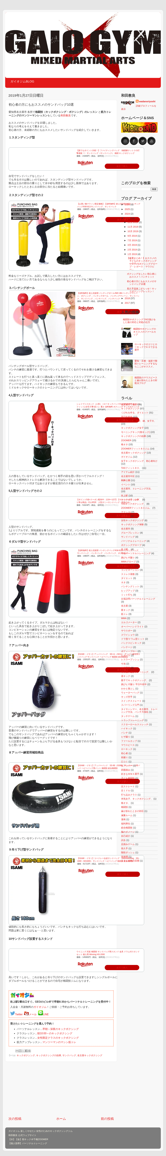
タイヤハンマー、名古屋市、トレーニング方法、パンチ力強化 (139, 710)
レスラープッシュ (130, 659)
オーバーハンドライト (132, 626)
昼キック (125, 676)
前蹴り (124, 757)
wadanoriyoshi (147, 101)
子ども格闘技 (128, 778)
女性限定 (125, 667)
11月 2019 (133, 226)
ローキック (126, 749)
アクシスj (126, 512)
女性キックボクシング (132, 520)
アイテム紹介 (128, 472)
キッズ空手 (126, 697)
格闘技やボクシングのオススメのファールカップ (144, 332)
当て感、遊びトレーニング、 (136, 672)
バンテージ (126, 647)
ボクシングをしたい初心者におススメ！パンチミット (141, 275)
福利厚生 (125, 823)
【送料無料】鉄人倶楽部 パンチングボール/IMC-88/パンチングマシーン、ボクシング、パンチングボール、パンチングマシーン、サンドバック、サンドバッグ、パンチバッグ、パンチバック (108, 296)
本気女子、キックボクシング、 (137, 798)
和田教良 (65, 115)
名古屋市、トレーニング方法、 (137, 488)
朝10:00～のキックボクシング (54, 1033)
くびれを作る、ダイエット (134, 412)
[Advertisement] (61, 1089)
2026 (127, 204)
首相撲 (124, 856)
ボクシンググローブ (131, 545)
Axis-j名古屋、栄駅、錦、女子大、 (138, 421)
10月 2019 (133, 231)
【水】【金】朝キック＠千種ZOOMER (28, 1139)
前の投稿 (107, 1118)
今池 (123, 663)
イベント (125, 484)
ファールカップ (129, 741)
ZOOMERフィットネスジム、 (136, 508)
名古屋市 (125, 528)
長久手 (124, 848)
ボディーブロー (129, 651)
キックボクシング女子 (132, 428)
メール (33, 1014)
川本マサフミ (128, 782)
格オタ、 (125, 803)
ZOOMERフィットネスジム (135, 448)
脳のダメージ (128, 832)
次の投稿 (14, 1118)
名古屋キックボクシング (89, 1055)
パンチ (124, 732)
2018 (127, 298)
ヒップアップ (128, 590)
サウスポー (126, 630)
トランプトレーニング (132, 720)
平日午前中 (126, 417)
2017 (127, 303)
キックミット (128, 566)
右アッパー (126, 765)
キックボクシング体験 (132, 524)
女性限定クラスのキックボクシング (58, 1037)
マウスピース (128, 745)
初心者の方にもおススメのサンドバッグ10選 (141, 282)
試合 (123, 840)
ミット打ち (126, 594)
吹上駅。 (125, 549)
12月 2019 (133, 222)
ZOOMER (126, 440)
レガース (125, 655)
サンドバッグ (69, 1055)
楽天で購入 (122, 874)
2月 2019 (133, 249)
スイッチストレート (131, 701)
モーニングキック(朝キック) (135, 432)
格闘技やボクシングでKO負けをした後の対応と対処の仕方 (139, 320)
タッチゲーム (128, 716)
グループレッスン (130, 532)
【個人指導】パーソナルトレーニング (27, 1143)
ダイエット (126, 578)
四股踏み (125, 770)
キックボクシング (26, 1055)
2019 (127, 218)
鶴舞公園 (125, 480)
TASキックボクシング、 (133, 504)
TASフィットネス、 (131, 468)
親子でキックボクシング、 (134, 680)
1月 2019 (133, 254)
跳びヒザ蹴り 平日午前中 (134, 684)
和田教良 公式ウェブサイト (22, 1135)
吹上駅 (124, 495)
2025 (127, 209)
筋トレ (124, 614)
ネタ (123, 582)
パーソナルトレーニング (133, 541)
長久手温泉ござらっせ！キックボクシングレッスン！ (141, 290)
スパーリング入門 (130, 705)
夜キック (125, 610)
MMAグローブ (128, 561)
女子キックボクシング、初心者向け (139, 461)
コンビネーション (130, 570)
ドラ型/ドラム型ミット (132, 639)
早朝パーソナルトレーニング (136, 553)
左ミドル (125, 790)
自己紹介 (125, 836)
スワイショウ (128, 635)
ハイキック (126, 728)
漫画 (123, 819)
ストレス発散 (128, 574)
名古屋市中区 (128, 476)
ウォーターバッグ (130, 692)
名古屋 (124, 605)
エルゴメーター (129, 622)
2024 (127, 213)
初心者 (124, 753)
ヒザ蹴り (125, 736)
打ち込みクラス (129, 794)
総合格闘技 (126, 827)
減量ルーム (126, 815)
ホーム (61, 1118)
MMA (124, 618)
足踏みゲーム (128, 844)
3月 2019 (133, 245)
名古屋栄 (125, 516)
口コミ (124, 761)
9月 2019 (133, 236)
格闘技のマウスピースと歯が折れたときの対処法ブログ (146, 380)
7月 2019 (133, 240)
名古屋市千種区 (129, 404)
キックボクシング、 (131, 499)
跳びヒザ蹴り (128, 557)
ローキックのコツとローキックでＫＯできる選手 (146, 347)
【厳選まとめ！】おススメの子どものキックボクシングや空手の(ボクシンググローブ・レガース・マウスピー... (142, 264)
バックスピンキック (131, 643)
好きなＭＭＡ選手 (130, 774)
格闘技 (124, 807)
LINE (46, 1014)
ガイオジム (40, 1007)
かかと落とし (128, 688)
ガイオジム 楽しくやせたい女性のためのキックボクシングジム (40, 1131)
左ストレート (128, 786)
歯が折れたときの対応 (132, 811)
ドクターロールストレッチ (134, 724)
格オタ (124, 444)
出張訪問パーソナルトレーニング (138, 598)
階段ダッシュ (128, 852)
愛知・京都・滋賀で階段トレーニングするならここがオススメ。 (146, 364)
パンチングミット (130, 586)
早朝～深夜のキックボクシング (60, 1029)
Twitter (19, 1014)
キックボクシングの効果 (48, 1055)
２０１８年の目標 (130, 860)
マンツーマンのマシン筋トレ (59, 1042)
